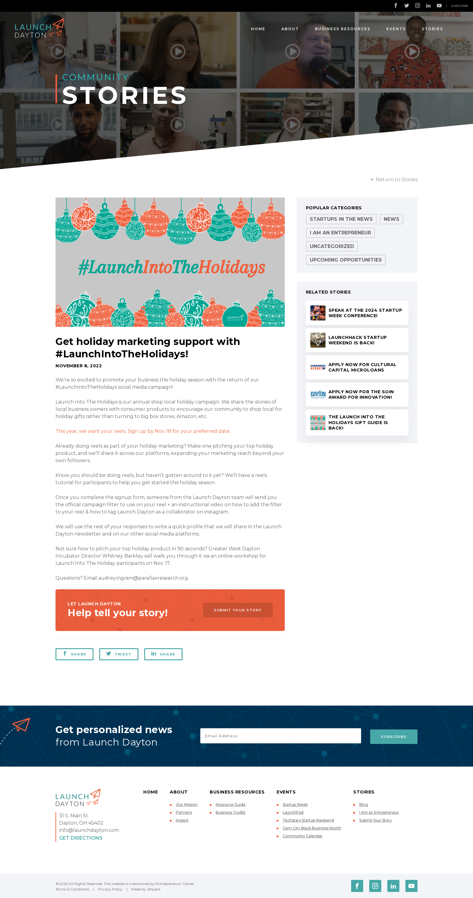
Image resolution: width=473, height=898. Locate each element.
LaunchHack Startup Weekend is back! (358, 340)
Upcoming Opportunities (346, 260)
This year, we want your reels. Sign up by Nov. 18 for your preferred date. (143, 431)
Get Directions (81, 838)
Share (74, 653)
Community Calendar (302, 836)
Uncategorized (332, 246)
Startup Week (295, 804)
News (391, 219)
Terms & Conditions (72, 889)
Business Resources (342, 29)
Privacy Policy (110, 889)
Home (258, 29)
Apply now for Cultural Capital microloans (363, 367)
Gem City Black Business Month (312, 828)
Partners (184, 812)
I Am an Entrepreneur (340, 233)
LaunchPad (293, 812)
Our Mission (187, 804)
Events (396, 29)
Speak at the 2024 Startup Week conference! (365, 313)
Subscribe (459, 6)
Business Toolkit (231, 812)
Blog (363, 804)
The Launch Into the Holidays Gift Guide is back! (358, 422)
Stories (432, 29)
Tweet (119, 653)
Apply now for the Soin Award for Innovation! (361, 394)
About (290, 29)
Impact (182, 820)
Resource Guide (231, 804)
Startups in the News (341, 219)
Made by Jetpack (145, 889)
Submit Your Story (235, 610)
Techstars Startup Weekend (308, 820)
